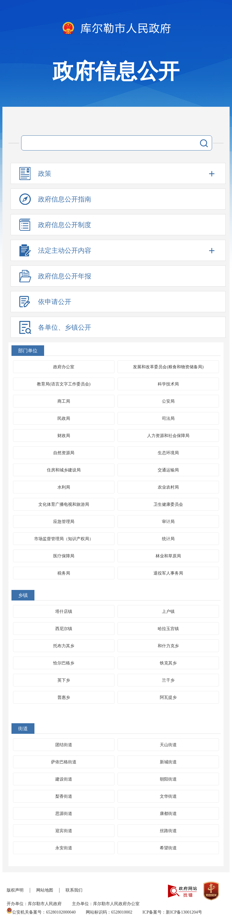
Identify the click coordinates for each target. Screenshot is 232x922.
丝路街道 (168, 831)
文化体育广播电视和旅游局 (63, 504)
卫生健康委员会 (168, 504)
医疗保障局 (63, 556)
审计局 (168, 521)
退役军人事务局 (168, 573)
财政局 (63, 435)
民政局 (63, 418)
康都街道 (168, 813)
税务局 (63, 573)
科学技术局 (168, 384)
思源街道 (63, 813)
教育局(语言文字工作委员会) (63, 384)
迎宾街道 (63, 831)
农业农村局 (168, 487)
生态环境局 (168, 453)
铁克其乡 (168, 663)
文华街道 (168, 796)
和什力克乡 (168, 646)
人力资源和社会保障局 (168, 435)
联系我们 (74, 890)
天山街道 (168, 745)
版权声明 (15, 890)
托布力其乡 (63, 646)
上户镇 (168, 611)
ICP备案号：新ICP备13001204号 (172, 912)
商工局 (63, 401)
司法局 (168, 418)
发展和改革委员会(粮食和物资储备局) (168, 367)
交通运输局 (168, 470)
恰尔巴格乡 (63, 663)
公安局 (168, 401)
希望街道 (168, 848)
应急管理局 (63, 521)
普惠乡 (63, 697)
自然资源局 (63, 453)
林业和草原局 (168, 556)
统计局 (168, 539)
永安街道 (63, 848)
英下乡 (63, 680)
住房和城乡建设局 (64, 470)
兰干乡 (168, 680)
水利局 (63, 487)
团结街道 (63, 745)
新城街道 (168, 762)
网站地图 (44, 890)
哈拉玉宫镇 (168, 628)
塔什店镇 (63, 611)
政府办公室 (63, 367)
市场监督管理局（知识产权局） (63, 539)
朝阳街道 (168, 779)
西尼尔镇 (63, 628)
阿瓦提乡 (168, 697)
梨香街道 (63, 796)
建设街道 (63, 779)
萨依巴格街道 (63, 762)
